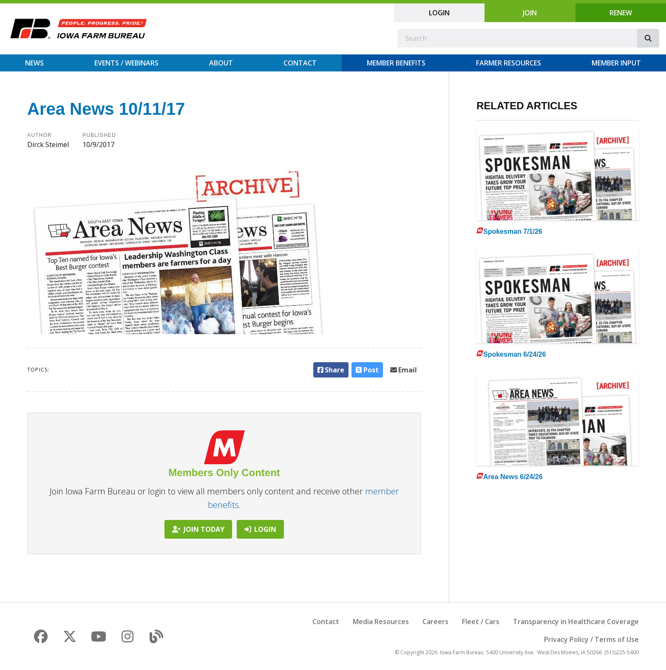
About (221, 63)
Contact (300, 63)
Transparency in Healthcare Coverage (576, 621)
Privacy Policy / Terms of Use (591, 639)
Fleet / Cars (480, 621)
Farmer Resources (508, 63)
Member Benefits (396, 63)
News (34, 63)
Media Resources (381, 621)
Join (530, 12)
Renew (620, 12)
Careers (435, 621)
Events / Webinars (126, 63)
